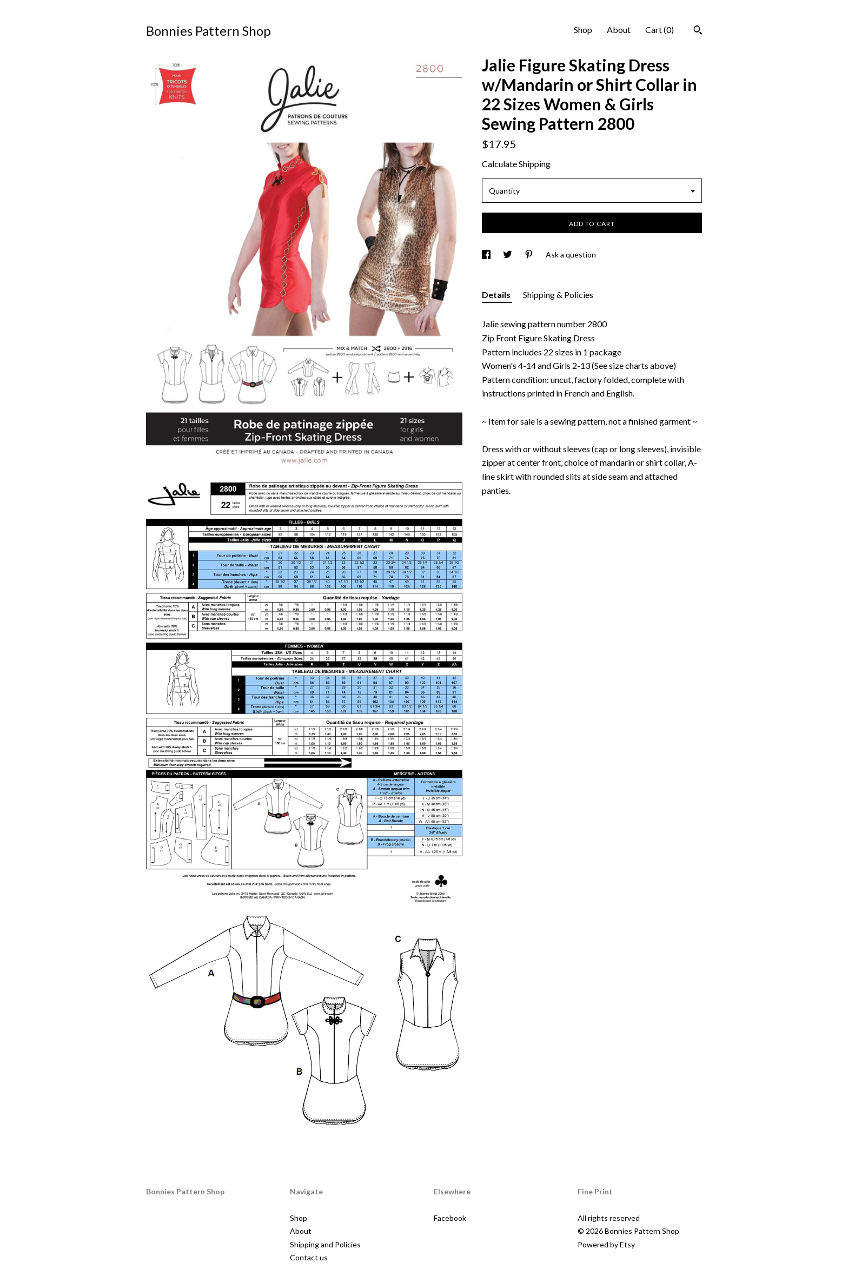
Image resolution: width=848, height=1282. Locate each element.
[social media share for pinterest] (530, 254)
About (619, 29)
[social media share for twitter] (508, 254)
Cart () (659, 29)
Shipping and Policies (325, 1244)
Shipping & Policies (558, 294)
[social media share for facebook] (487, 254)
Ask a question (571, 254)
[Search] (698, 31)
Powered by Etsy (606, 1244)
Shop (583, 29)
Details (497, 294)
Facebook (450, 1217)
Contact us (309, 1257)
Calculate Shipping (516, 163)
